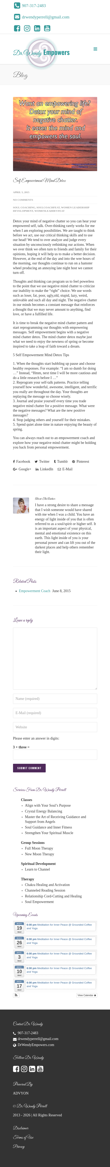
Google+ (22, 469)
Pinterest (80, 462)
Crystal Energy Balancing (43, 811)
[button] (16, 995)
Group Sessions (33, 843)
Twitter (42, 462)
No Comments (23, 199)
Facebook (21, 462)
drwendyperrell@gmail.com (38, 1039)
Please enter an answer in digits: (36, 738)
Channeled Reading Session (45, 890)
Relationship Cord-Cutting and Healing (53, 896)
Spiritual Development (38, 864)
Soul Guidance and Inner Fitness (48, 827)
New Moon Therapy (39, 854)
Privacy (18, 1146)
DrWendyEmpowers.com (36, 1045)
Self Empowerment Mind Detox (39, 181)
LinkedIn (44, 469)
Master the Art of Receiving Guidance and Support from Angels (55, 819)
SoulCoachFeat (48, 207)
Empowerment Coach (34, 591)
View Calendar (87, 995)
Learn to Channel (37, 869)
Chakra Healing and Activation (47, 885)
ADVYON (21, 1093)
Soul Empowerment (39, 902)
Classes (26, 800)
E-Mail (65, 469)
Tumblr (61, 462)
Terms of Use (23, 1137)
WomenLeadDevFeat (49, 210)
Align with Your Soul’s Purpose (48, 805)
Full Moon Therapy (39, 848)
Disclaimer (20, 1128)
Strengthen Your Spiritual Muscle (49, 833)
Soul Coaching (24, 207)
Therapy (27, 879)
